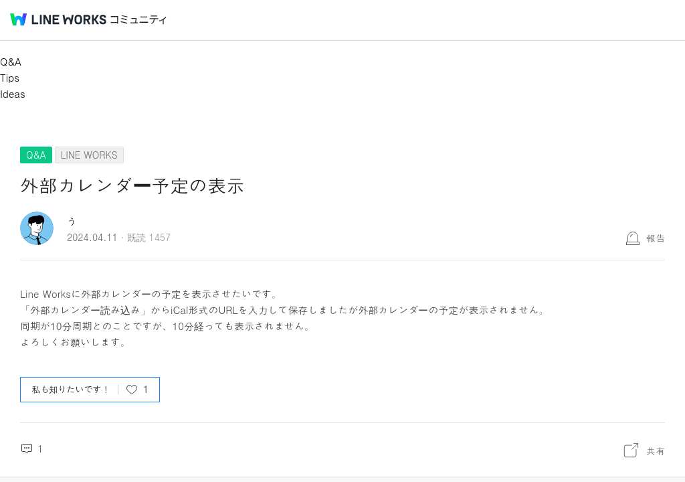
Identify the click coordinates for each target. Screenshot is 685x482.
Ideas (12, 93)
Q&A (10, 61)
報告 (655, 237)
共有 (655, 450)
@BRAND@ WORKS (58, 19)
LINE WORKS (89, 154)
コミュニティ (138, 20)
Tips (9, 77)
